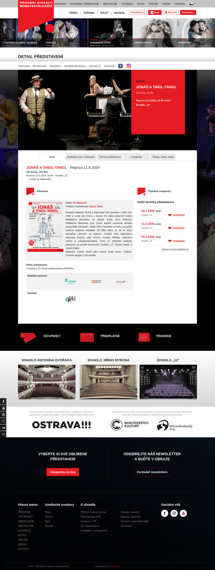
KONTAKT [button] (180, 4)
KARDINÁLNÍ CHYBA (100, 42)
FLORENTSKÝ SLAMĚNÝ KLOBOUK (19, 42)
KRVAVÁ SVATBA (142, 42)
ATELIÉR (23, 540)
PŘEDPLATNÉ (110, 335)
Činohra (49, 516)
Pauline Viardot (51, 45)
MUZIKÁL (119, 13)
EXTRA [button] (140, 4)
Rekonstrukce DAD (91, 516)
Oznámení (126, 526)
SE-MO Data (114, 566)
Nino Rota (5, 45)
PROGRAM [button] (60, 4)
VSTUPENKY (51, 335)
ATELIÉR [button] (153, 4)
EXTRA (22, 535)
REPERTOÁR (40, 66)
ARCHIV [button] (166, 4)
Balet (47, 521)
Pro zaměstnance (90, 526)
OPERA (73, 13)
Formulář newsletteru (152, 472)
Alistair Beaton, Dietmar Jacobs (102, 45)
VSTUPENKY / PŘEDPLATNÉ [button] (84, 4)
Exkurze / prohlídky (131, 516)
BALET (104, 13)
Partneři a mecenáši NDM (134, 521)
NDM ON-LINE (26, 526)
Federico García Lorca (142, 45)
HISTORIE (109, 66)
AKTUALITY (95, 66)
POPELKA (51, 42)
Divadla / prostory (130, 512)
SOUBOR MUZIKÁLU (75, 66)
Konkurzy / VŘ (88, 521)
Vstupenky (188, 12)
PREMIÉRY (55, 66)
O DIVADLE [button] (127, 4)
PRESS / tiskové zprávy (93, 512)
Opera (48, 512)
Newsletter (138, 12)
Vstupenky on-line (63, 472)
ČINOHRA (89, 13)
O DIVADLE (24, 530)
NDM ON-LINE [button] (110, 4)
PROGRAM (24, 66)
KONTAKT (23, 549)
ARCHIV (22, 544)
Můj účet (170, 12)
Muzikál (49, 526)
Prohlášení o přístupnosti (94, 530)
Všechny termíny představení (175, 249)
